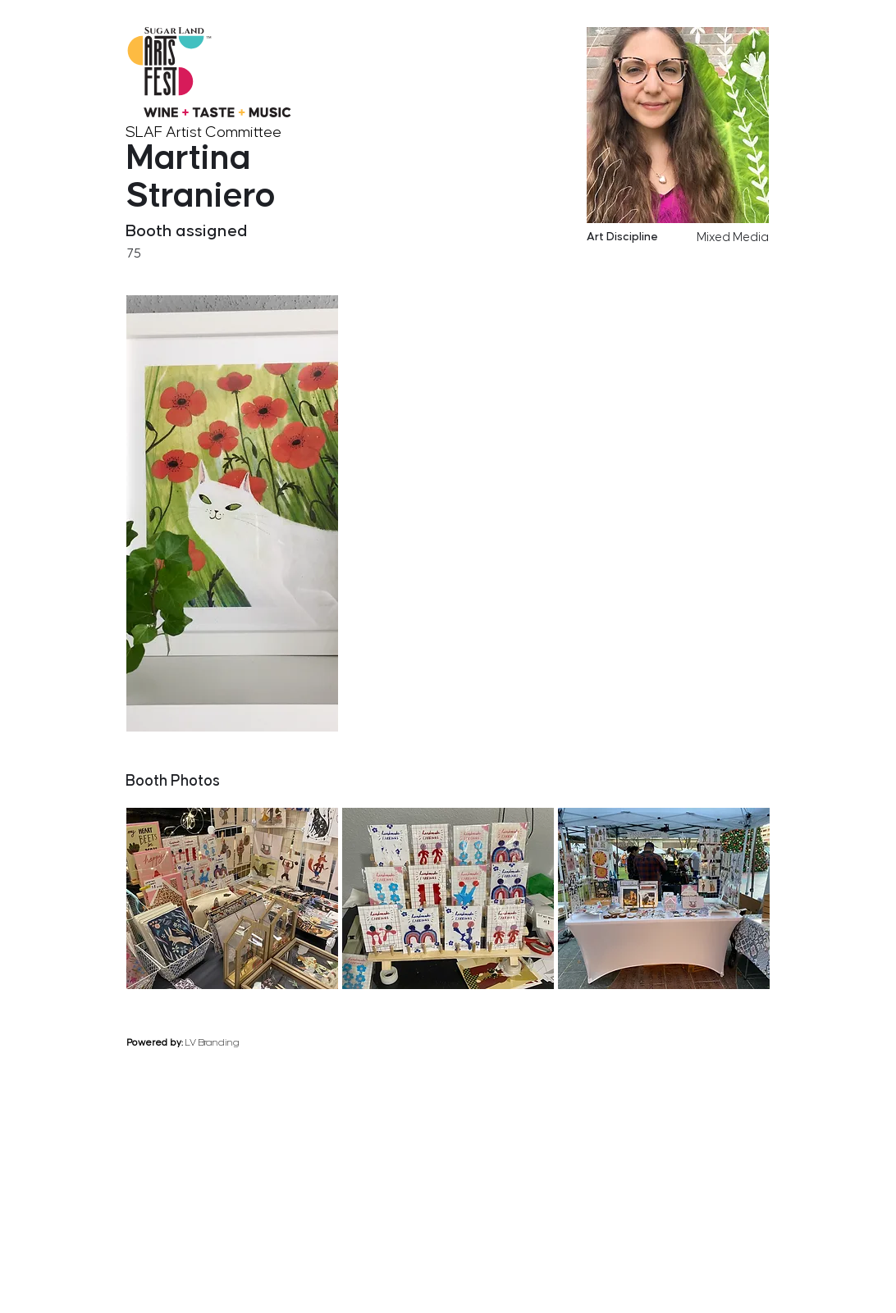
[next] (765, 743)
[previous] (700, 743)
